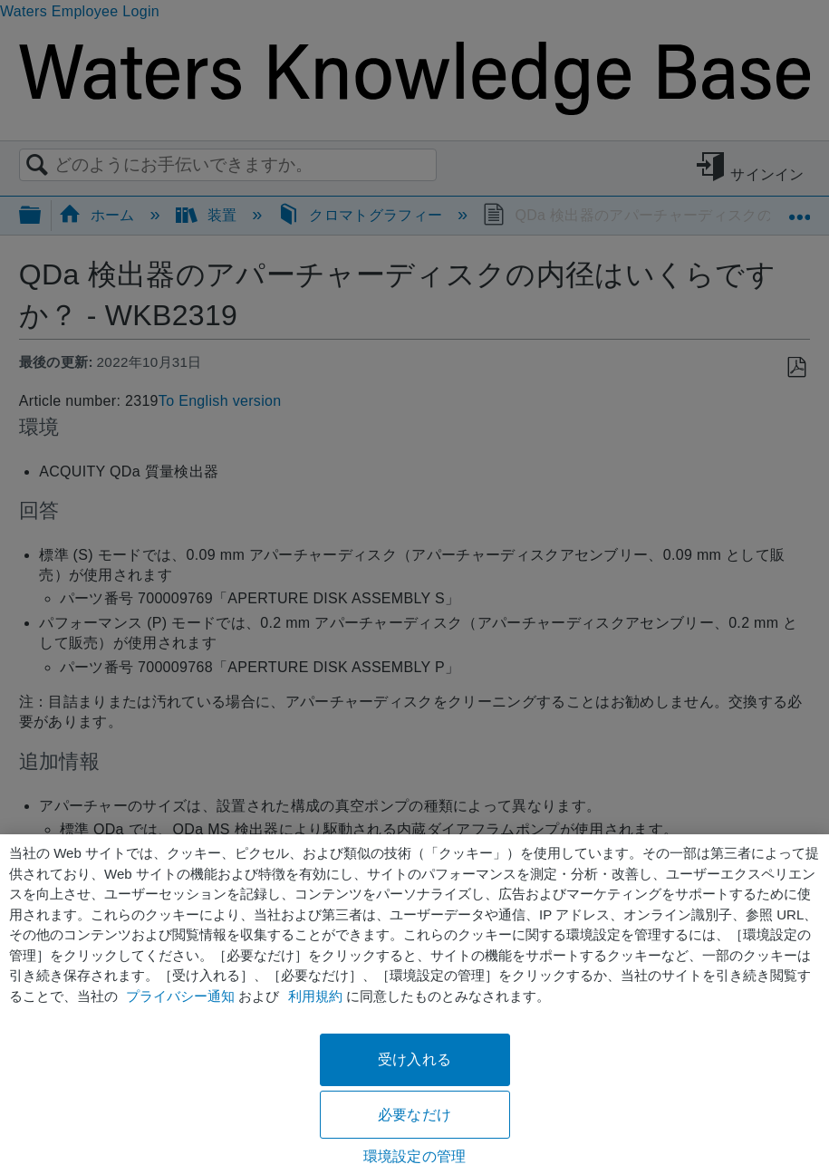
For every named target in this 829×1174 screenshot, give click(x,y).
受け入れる (414, 1059)
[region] (414, 1004)
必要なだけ (414, 1114)
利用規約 (315, 996)
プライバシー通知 (180, 996)
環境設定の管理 (414, 1156)
